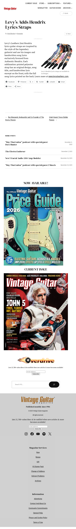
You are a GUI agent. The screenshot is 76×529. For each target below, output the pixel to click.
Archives (38, 481)
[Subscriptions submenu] (60, 3)
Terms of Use (38, 522)
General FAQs (38, 513)
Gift (38, 462)
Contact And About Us (38, 503)
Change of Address (38, 471)
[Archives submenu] (71, 8)
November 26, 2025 (66, 158)
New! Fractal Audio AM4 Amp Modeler (23, 158)
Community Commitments (38, 508)
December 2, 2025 (66, 151)
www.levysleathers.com (58, 76)
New (38, 452)
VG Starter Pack (38, 466)
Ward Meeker (11, 33)
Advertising (38, 499)
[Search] (54, 385)
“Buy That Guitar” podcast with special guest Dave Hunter (26, 143)
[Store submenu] (44, 3)
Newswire (20, 33)
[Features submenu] (71, 3)
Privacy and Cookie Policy (38, 518)
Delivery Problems (38, 476)
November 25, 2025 (66, 165)
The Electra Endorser (15, 151)
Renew (38, 457)
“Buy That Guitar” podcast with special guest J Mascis (30, 165)
